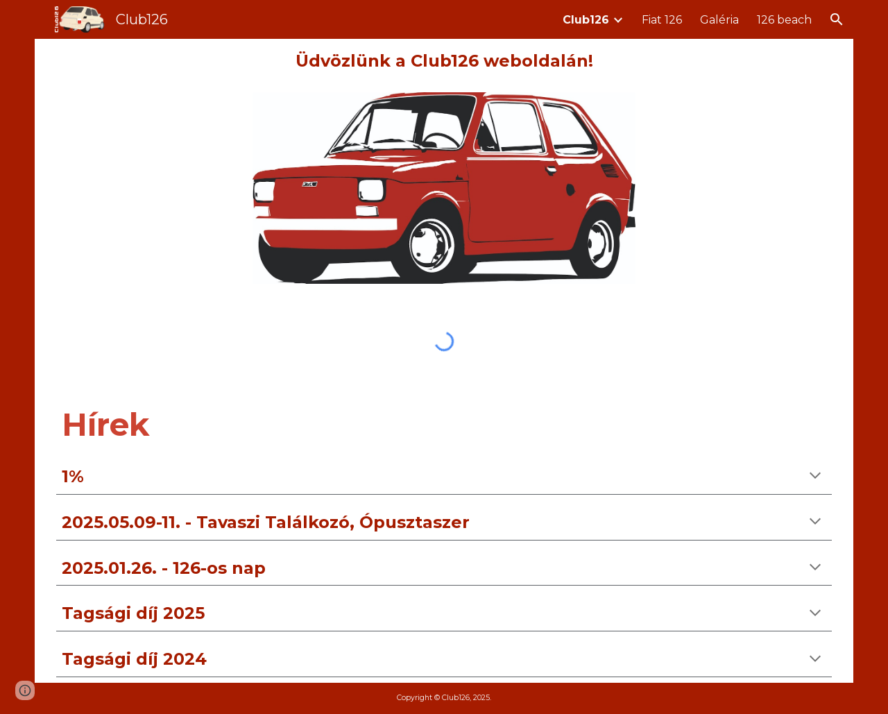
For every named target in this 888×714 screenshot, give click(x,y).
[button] (836, 19)
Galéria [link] (719, 19)
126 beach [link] (784, 19)
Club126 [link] (586, 19)
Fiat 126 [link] (662, 19)
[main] (444, 61)
